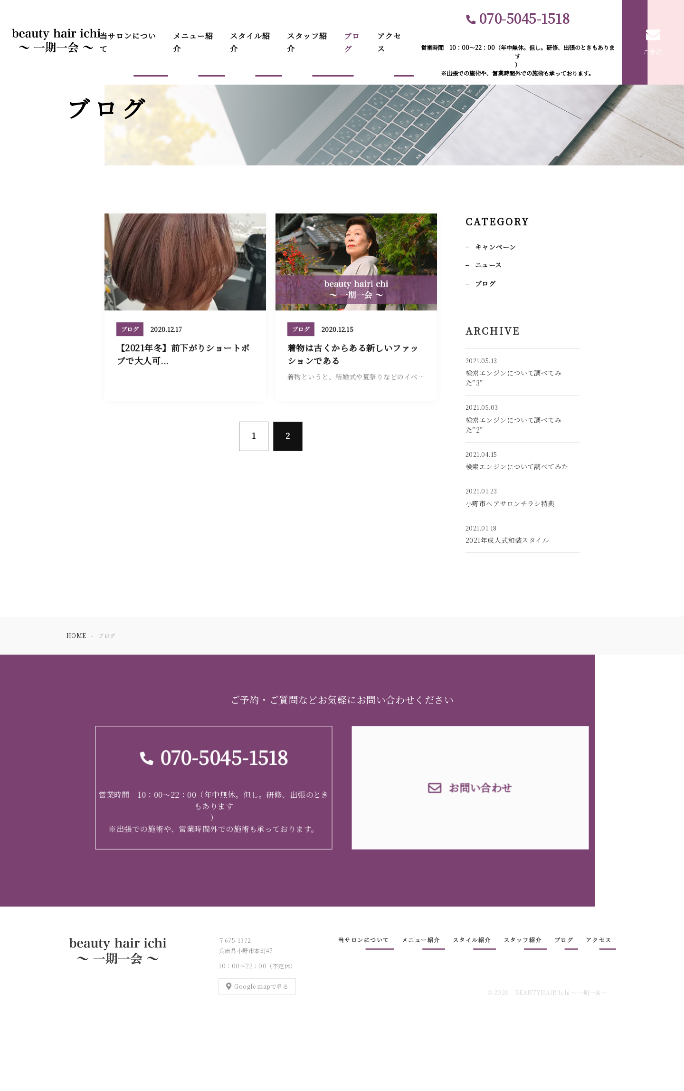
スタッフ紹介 (307, 42)
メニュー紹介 (193, 42)
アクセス (389, 42)
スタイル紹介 (250, 42)
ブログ (352, 42)
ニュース (488, 265)
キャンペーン (495, 247)
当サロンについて (128, 42)
